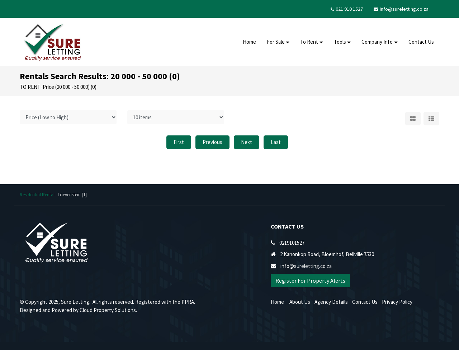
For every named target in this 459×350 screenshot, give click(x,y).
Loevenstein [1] (72, 195)
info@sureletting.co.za (404, 9)
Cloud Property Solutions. (108, 310)
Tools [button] (340, 41)
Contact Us (421, 41)
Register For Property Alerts (310, 280)
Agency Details (331, 301)
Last (276, 142)
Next (246, 142)
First (179, 142)
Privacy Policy (397, 301)
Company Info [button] (377, 41)
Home (249, 41)
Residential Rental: (39, 195)
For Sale (276, 41)
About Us (299, 301)
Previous (212, 142)
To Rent (309, 41)
